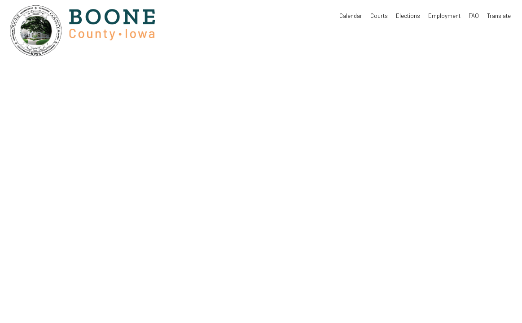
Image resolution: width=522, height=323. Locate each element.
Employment (444, 15)
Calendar (350, 15)
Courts (379, 15)
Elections (408, 15)
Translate (499, 15)
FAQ (474, 15)
